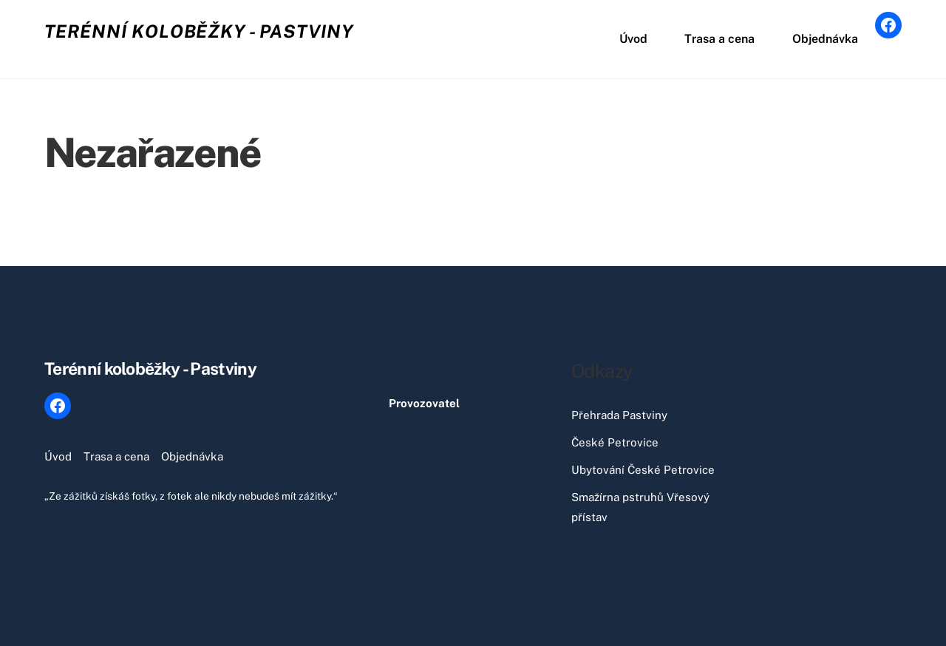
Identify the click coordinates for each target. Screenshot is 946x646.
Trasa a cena (719, 39)
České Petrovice (615, 442)
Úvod (633, 39)
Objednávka (825, 39)
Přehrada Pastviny (619, 415)
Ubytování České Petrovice (643, 469)
